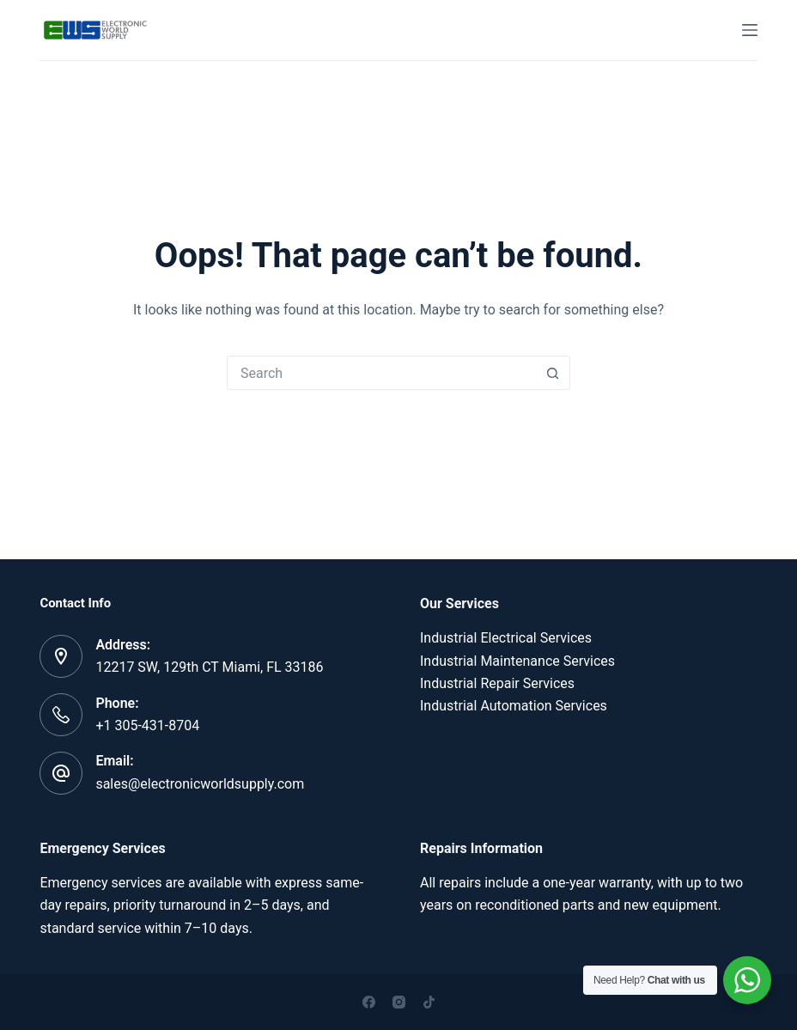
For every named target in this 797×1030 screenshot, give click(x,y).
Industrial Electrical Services (506, 638)
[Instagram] (398, 1002)
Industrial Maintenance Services (517, 661)
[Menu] (749, 30)
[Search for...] (381, 373)
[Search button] (552, 373)
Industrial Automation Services (513, 706)
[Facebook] (368, 1002)
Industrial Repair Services (497, 683)
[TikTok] (429, 1002)
